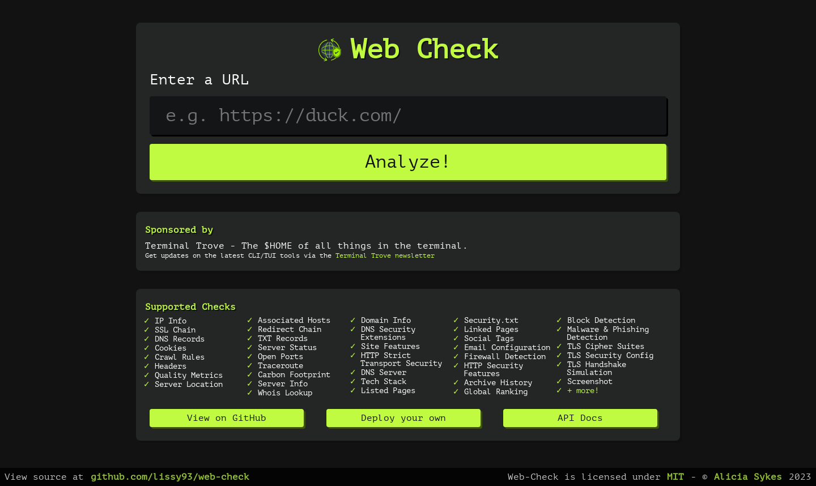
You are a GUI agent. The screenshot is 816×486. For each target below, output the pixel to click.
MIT (675, 477)
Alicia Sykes (748, 477)
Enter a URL (199, 80)
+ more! (583, 390)
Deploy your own (403, 418)
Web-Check (533, 477)
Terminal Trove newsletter (385, 255)
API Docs (580, 418)
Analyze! (408, 162)
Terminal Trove (184, 246)
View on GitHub (226, 418)
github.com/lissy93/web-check (170, 477)
